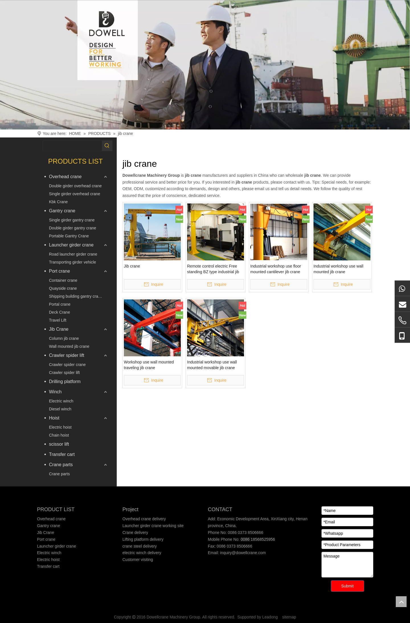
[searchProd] (72, 146)
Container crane (63, 280)
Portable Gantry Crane (69, 236)
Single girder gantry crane (72, 220)
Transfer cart (62, 454)
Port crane (59, 271)
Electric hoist (60, 427)
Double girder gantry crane (72, 228)
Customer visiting (137, 559)
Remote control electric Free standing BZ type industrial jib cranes (213, 269)
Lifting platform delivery (142, 539)
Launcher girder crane (71, 244)
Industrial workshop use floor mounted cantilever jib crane (275, 269)
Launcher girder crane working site (153, 525)
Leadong (270, 617)
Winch (55, 391)
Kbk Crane (58, 202)
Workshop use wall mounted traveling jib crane (149, 365)
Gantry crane (62, 210)
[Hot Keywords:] (107, 146)
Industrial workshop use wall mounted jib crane (338, 269)
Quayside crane (63, 288)
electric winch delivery (141, 552)
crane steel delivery (139, 546)
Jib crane (132, 266)
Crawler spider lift (66, 355)
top (401, 601)
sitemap (289, 617)
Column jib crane (64, 338)
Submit (347, 586)
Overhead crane (65, 176)
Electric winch (61, 401)
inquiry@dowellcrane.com (242, 552)
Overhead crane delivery (144, 519)
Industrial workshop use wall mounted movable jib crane (212, 365)
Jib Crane (58, 329)
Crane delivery (135, 532)
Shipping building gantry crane (75, 296)
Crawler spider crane (67, 364)
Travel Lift (57, 320)
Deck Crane (59, 312)
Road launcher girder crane (73, 254)
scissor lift (59, 444)
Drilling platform (65, 381)
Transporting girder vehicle (72, 262)
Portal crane (59, 304)
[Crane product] (205, 64)
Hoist (54, 418)
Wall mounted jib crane (69, 346)
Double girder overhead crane (75, 186)
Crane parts (61, 464)
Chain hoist (59, 435)
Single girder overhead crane (74, 194)
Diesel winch (60, 409)
